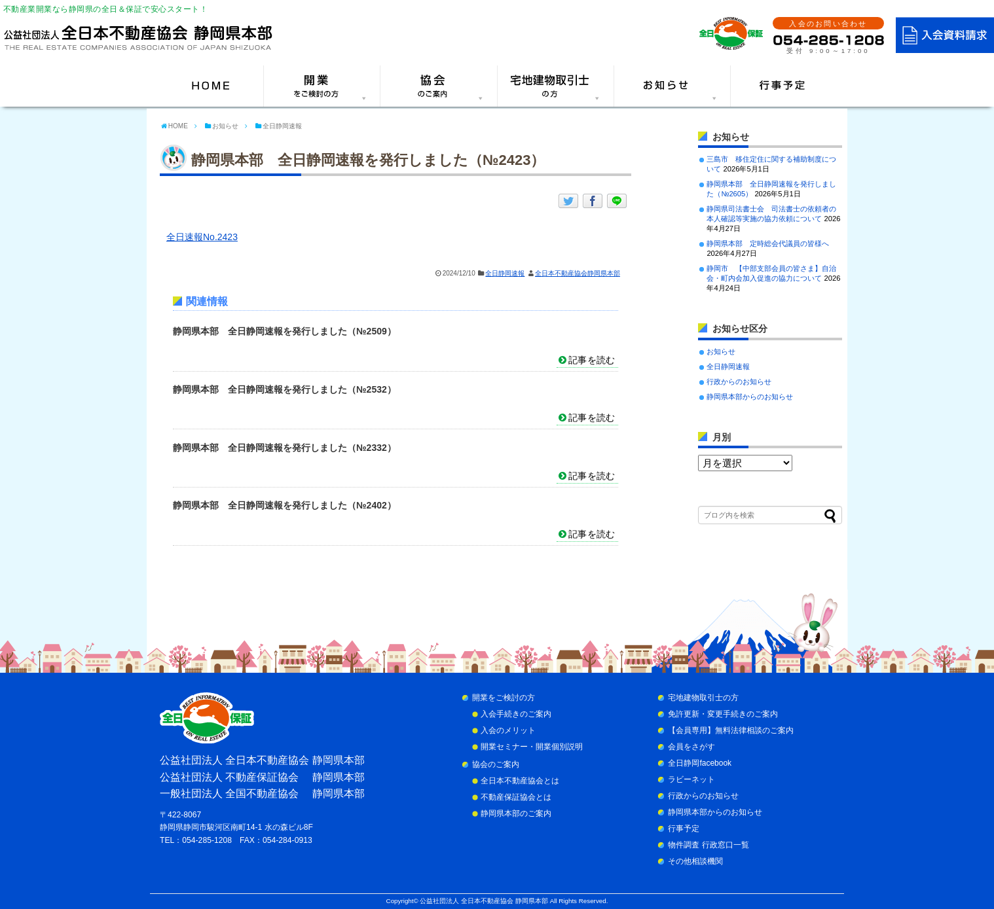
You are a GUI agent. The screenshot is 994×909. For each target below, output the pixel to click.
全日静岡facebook (699, 763)
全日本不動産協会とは (520, 780)
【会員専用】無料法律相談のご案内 (731, 730)
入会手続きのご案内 (516, 714)
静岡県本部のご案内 (516, 813)
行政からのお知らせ (739, 381)
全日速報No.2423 (202, 237)
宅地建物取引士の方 (703, 697)
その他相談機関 (695, 861)
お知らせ (721, 351)
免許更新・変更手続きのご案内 (723, 714)
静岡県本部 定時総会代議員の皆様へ (768, 243)
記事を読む (591, 360)
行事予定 (683, 828)
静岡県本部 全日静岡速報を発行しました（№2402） (284, 505)
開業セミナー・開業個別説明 (532, 746)
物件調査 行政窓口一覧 (708, 844)
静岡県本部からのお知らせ (750, 397)
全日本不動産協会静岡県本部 (577, 273)
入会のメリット (508, 730)
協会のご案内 (495, 764)
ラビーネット (691, 779)
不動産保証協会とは (516, 797)
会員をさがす (691, 746)
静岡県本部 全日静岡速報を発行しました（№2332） (284, 447)
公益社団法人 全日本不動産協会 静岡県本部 (483, 900)
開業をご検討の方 (503, 697)
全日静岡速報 (505, 273)
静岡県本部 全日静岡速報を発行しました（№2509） (284, 331)
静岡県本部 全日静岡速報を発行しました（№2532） (284, 389)
